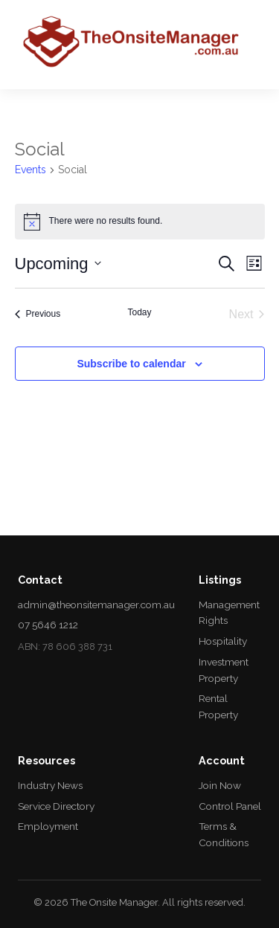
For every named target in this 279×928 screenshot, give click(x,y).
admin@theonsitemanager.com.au (96, 604)
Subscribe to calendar (131, 364)
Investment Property (223, 670)
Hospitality (223, 641)
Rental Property (218, 706)
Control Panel (230, 806)
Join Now (220, 785)
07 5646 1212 (48, 625)
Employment (48, 826)
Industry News (50, 785)
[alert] (140, 221)
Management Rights (229, 613)
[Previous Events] (38, 314)
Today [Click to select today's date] (139, 312)
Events (30, 169)
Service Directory (56, 806)
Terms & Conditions (223, 834)
